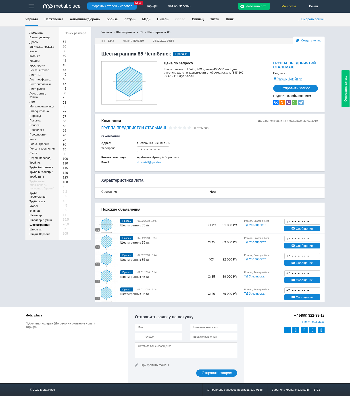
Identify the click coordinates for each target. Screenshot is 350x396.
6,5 (65, 210)
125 (65, 177)
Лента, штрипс (39, 70)
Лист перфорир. (40, 79)
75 (64, 140)
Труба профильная (37, 194)
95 (64, 229)
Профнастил (37, 134)
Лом (32, 101)
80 (64, 144)
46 (64, 79)
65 (64, 130)
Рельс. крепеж (39, 144)
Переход (35, 115)
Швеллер (35, 215)
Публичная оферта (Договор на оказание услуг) (60, 323)
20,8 (66, 224)
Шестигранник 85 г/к (134, 225)
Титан (214, 19)
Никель (163, 19)
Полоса (34, 125)
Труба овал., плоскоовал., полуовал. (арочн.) (41, 185)
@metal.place (313, 321)
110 (65, 163)
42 (64, 65)
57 (64, 116)
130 (65, 182)
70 (64, 135)
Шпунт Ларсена (39, 234)
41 (64, 60)
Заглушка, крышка (41, 46)
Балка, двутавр (39, 37)
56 (64, 112)
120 (65, 172)
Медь (146, 19)
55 (64, 107)
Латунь (129, 19)
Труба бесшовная (41, 167)
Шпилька (35, 229)
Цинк (229, 19)
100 (65, 158)
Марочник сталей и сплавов (112, 6)
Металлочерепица (41, 106)
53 (64, 102)
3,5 (65, 196)
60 (64, 121)
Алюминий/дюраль (85, 19)
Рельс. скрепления (42, 148)
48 (64, 88)
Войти (313, 6)
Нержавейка (53, 19)
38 (64, 51)
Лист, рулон (37, 88)
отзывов (202, 128)
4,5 (65, 205)
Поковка (35, 120)
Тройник (34, 162)
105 (65, 233)
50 (64, 93)
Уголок (33, 206)
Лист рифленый (40, 84)
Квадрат (34, 60)
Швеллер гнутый (40, 220)
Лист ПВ (35, 74)
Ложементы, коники (37, 95)
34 (64, 41)
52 (64, 98)
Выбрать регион (313, 19)
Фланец (34, 210)
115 (65, 168)
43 (64, 70)
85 (64, 149)
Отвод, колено (39, 111)
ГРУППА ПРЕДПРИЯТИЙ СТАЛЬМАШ (294, 65)
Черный (31, 19)
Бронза (112, 19)
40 (64, 55)
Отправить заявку (345, 89)
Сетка (33, 153)
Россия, (282, 78)
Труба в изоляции (41, 172)
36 (64, 46)
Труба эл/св (37, 201)
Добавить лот (256, 6)
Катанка (34, 56)
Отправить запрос (295, 88)
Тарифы (31, 327)
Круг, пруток (37, 65)
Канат (33, 51)
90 (64, 154)
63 (64, 126)
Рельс (33, 139)
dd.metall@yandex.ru (151, 162)
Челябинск (295, 78)
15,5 (66, 219)
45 (64, 74)
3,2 (65, 191)
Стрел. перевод (39, 158)
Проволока (36, 129)
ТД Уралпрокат (255, 225)
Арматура (36, 32)
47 (64, 84)
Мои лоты (288, 6)
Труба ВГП (36, 176)
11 (64, 215)
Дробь (33, 42)
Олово (180, 19)
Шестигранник (39, 224)
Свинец (198, 19)
